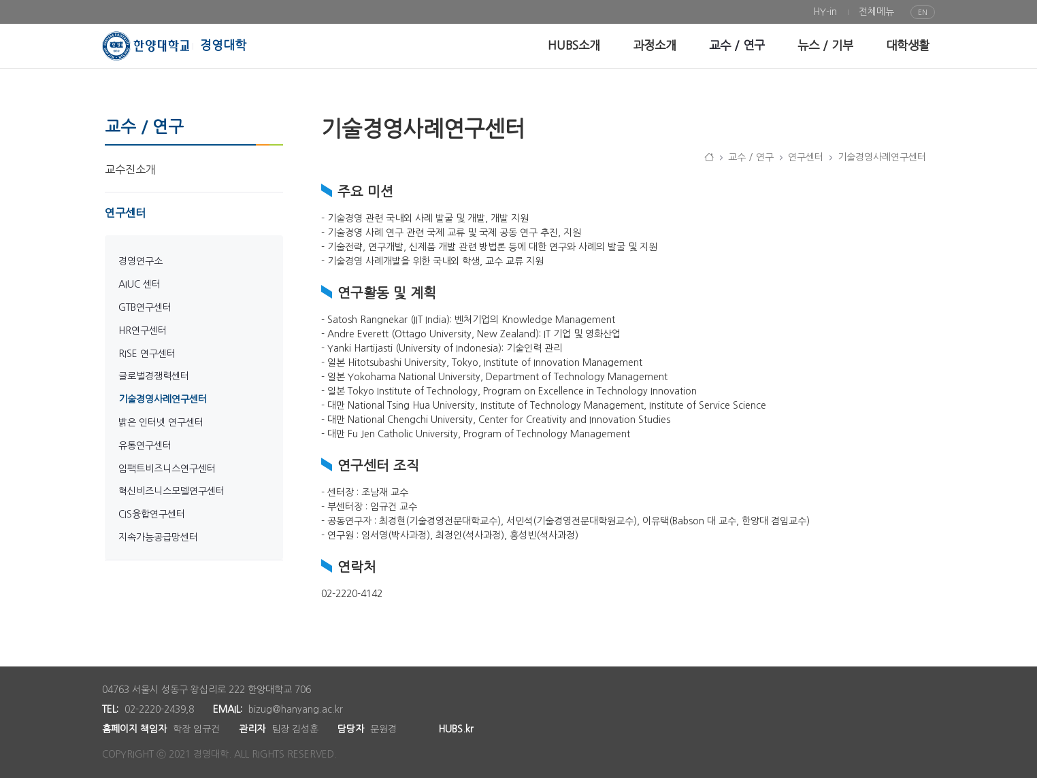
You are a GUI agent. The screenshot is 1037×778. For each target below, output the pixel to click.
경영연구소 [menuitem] (140, 261)
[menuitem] (825, 12)
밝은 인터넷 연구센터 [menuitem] (160, 422)
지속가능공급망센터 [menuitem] (158, 537)
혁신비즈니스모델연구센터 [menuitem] (171, 491)
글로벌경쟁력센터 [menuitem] (153, 376)
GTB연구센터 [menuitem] (144, 307)
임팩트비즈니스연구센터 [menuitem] (167, 468)
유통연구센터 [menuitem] (144, 445)
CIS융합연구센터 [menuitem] (151, 514)
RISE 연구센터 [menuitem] (147, 353)
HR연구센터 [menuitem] (142, 330)
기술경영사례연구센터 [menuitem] (162, 399)
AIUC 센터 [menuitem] (139, 284)
